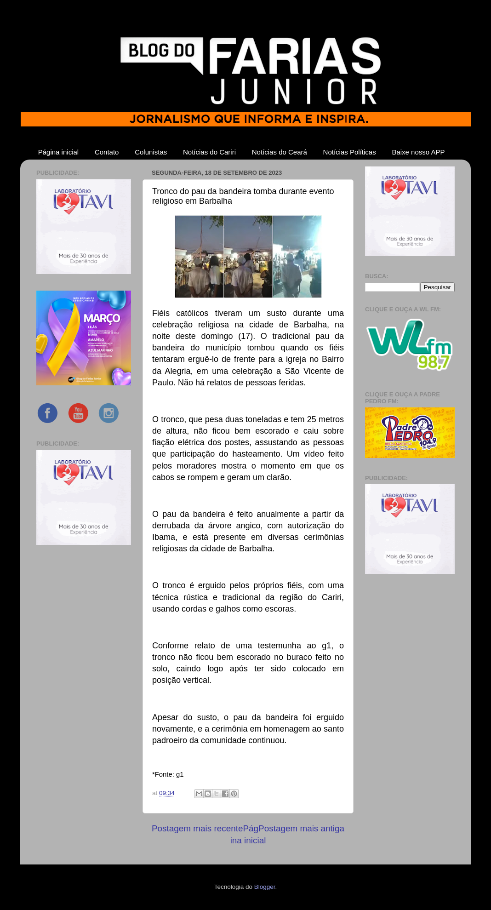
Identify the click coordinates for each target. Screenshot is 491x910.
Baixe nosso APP (418, 152)
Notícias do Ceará (279, 152)
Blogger (264, 886)
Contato (107, 152)
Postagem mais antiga (301, 828)
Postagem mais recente (197, 828)
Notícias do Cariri (209, 152)
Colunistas (151, 152)
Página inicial (58, 152)
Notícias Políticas (349, 152)
